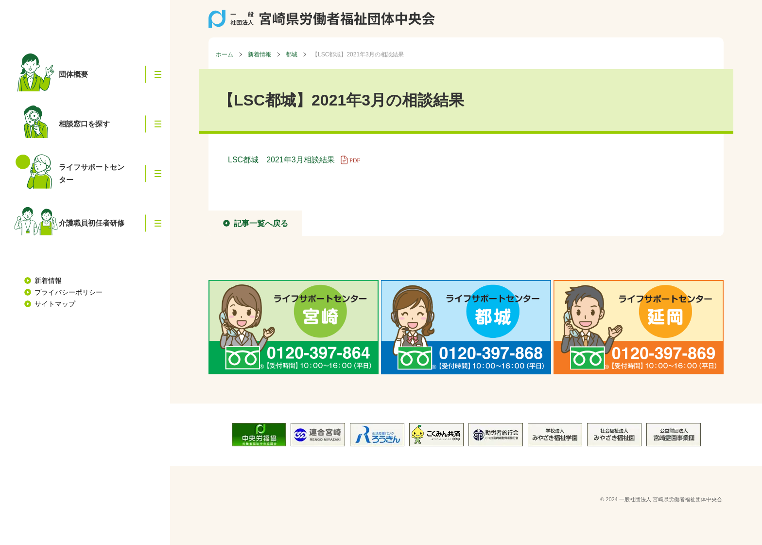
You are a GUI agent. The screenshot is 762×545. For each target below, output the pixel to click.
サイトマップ (55, 304)
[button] (158, 74)
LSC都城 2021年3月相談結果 (297, 160)
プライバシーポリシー (69, 292)
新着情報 (48, 280)
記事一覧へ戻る (261, 223)
